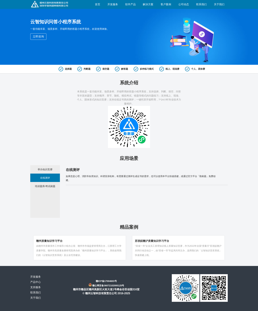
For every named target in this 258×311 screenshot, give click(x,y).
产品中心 (35, 282)
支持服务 (35, 287)
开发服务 (35, 276)
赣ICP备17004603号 (106, 281)
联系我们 (35, 292)
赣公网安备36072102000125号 (108, 285)
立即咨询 (38, 36)
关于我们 (35, 297)
